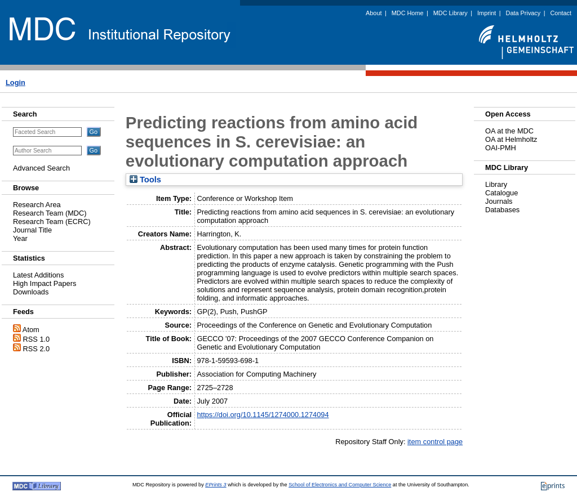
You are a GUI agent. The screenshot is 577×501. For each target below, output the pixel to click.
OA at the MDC (509, 131)
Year (20, 238)
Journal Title (32, 230)
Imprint (486, 13)
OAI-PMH (500, 148)
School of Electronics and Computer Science (339, 484)
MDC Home (408, 13)
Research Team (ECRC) (52, 221)
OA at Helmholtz (511, 139)
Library (496, 184)
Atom (31, 329)
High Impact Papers (44, 283)
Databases (502, 209)
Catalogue (501, 193)
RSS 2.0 (36, 349)
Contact (561, 13)
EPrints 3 (215, 484)
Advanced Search (41, 168)
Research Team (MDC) (50, 213)
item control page (435, 441)
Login (15, 82)
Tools (145, 179)
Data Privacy (523, 13)
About (373, 13)
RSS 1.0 (36, 339)
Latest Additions (38, 275)
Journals (498, 201)
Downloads (30, 292)
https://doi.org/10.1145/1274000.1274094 (263, 414)
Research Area (37, 204)
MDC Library (450, 13)
